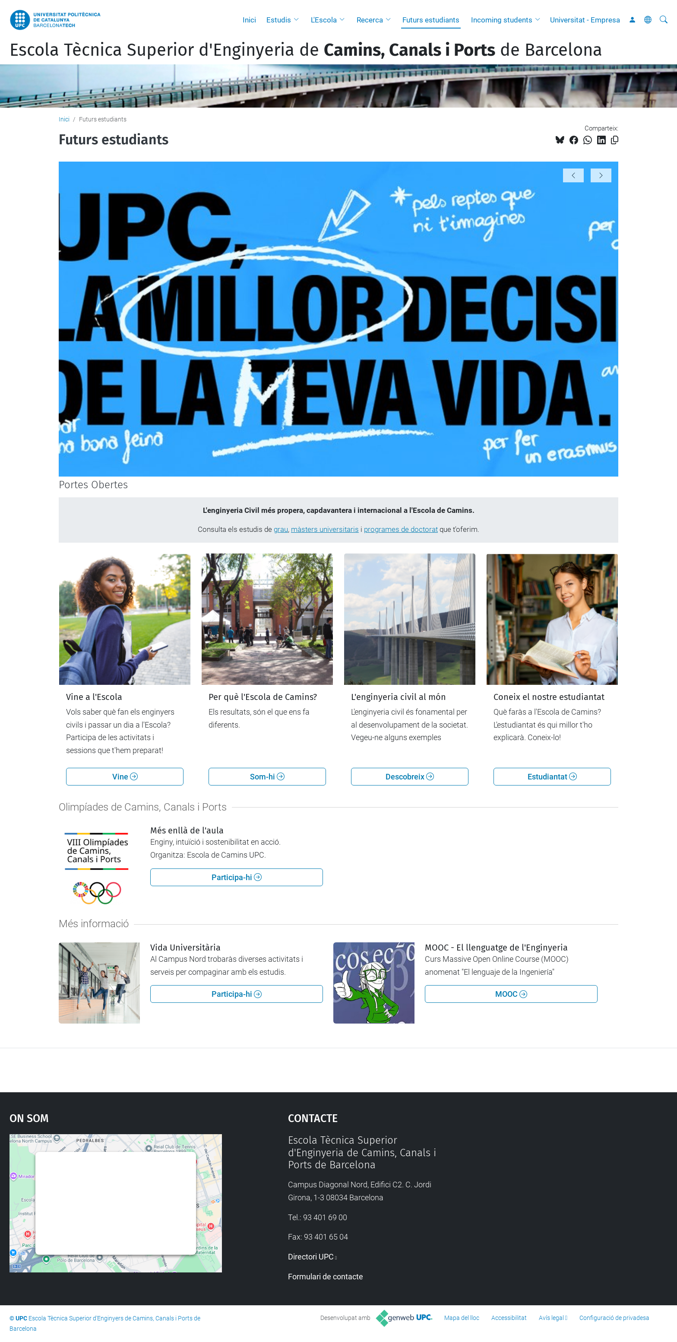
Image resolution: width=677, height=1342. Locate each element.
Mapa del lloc (461, 1317)
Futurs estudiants (430, 20)
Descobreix (410, 776)
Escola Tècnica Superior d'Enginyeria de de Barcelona (305, 50)
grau (281, 529)
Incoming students (501, 20)
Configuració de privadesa (614, 1317)
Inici (249, 20)
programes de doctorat (401, 529)
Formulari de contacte (325, 1276)
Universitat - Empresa (585, 20)
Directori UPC (311, 1256)
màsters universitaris (325, 529)
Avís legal (551, 1317)
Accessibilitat (509, 1317)
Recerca (370, 20)
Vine (125, 776)
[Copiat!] (614, 140)
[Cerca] (664, 19)
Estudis (278, 20)
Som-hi (267, 776)
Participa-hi (237, 877)
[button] (298, 20)
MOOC (511, 994)
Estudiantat (552, 776)
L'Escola (324, 20)
